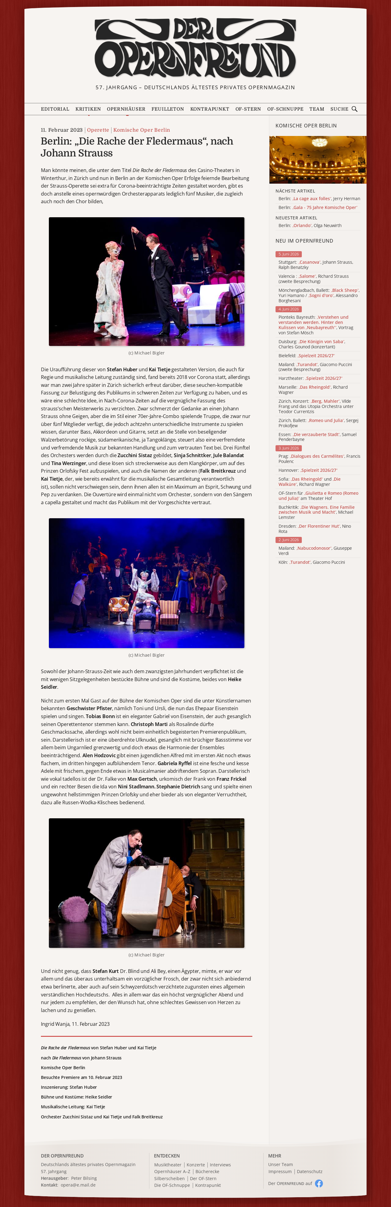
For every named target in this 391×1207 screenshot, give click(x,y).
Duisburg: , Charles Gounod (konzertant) (312, 344)
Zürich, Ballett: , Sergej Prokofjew (318, 423)
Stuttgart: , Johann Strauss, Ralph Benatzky (316, 265)
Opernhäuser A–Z (172, 1171)
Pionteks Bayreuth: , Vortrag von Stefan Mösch (316, 325)
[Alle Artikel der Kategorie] (318, 160)
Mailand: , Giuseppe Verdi (315, 551)
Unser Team (280, 1164)
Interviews (220, 1165)
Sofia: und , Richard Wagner (310, 482)
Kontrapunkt (209, 109)
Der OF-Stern (203, 1178)
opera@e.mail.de (78, 1185)
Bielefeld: (307, 355)
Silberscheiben (169, 1178)
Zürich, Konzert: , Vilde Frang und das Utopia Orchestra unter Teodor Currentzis (316, 406)
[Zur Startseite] (195, 48)
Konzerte (196, 1165)
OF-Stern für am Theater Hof (318, 496)
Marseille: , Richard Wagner (313, 390)
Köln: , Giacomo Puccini (312, 562)
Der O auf (290, 1183)
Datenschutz (310, 1171)
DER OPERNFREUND (62, 1156)
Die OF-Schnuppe (172, 1185)
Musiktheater (167, 1165)
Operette (98, 130)
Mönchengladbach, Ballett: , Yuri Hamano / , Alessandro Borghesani (319, 295)
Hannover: (308, 470)
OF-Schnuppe (285, 109)
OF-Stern (248, 109)
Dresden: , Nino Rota (315, 529)
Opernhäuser (126, 109)
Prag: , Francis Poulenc (319, 459)
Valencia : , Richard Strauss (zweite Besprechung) (314, 279)
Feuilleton (168, 109)
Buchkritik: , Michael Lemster (317, 512)
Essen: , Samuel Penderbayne (317, 437)
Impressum (280, 1171)
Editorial (55, 109)
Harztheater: (310, 378)
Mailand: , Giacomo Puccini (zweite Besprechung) (315, 367)
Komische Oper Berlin (141, 130)
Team (316, 109)
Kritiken (88, 109)
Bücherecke (207, 1171)
